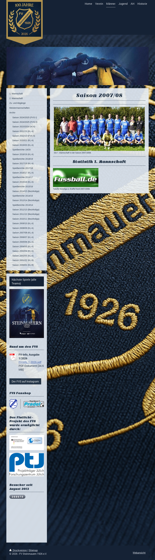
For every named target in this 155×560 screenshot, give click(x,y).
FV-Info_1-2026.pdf (30, 362)
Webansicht (139, 552)
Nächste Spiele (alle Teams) (24, 281)
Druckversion (18, 550)
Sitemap (33, 550)
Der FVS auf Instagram (25, 381)
